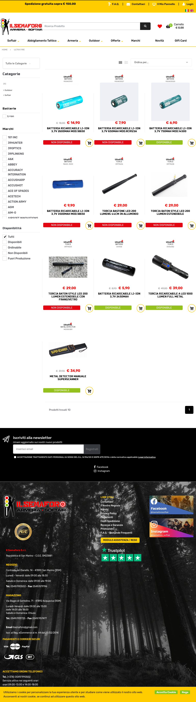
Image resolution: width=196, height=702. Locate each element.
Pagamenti (107, 517)
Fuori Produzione (19, 258)
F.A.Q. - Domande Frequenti (116, 532)
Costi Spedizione (110, 521)
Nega (185, 692)
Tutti (11, 236)
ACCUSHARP (16, 180)
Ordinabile (14, 247)
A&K (11, 159)
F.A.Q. (113, 4)
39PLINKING (16, 153)
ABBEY (12, 164)
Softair (11, 40)
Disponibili (15, 242)
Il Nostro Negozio (110, 505)
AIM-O (12, 212)
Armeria (72, 40)
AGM (11, 207)
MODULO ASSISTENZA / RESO (120, 540)
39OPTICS (14, 148)
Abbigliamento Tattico (41, 40)
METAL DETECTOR (68, 327)
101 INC (12, 137)
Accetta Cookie (166, 692)
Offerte (115, 40)
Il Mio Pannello (163, 4)
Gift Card (181, 40)
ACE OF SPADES (18, 191)
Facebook (101, 467)
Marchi (135, 40)
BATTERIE (68, 79)
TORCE (119, 161)
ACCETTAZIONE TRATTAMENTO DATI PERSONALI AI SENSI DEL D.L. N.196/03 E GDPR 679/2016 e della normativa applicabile (86, 457)
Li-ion (10, 116)
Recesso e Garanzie (112, 525)
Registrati (92, 449)
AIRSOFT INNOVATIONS (23, 218)
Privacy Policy (109, 513)
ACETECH (14, 196)
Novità (159, 40)
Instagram (102, 471)
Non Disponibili (17, 253)
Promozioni (107, 528)
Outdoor (94, 40)
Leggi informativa (147, 457)
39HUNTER (15, 142)
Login (187, 4)
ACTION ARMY (17, 201)
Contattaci (136, 4)
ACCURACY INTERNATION (17, 172)
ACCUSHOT (15, 185)
